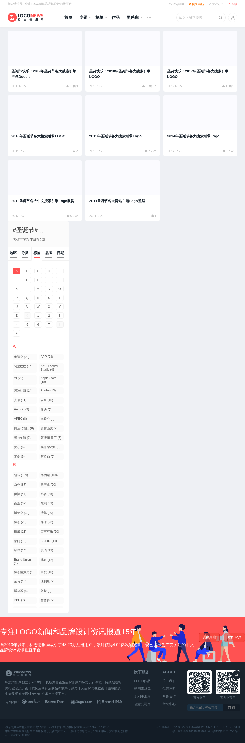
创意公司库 (142, 704)
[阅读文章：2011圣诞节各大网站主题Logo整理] (122, 190)
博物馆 (49, 475)
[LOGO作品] (84, 702)
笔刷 (47, 503)
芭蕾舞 (47, 600)
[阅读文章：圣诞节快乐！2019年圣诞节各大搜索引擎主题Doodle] (45, 61)
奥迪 (46, 409)
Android (21, 409)
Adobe (48, 390)
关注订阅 (216, 4)
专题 (83, 17)
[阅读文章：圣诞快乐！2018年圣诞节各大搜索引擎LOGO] (122, 61)
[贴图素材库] (34, 702)
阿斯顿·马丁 (51, 438)
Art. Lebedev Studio (49, 367)
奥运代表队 (24, 428)
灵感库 (133, 17)
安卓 (20, 400)
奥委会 (47, 419)
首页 (68, 17)
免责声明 (169, 689)
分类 (24, 253)
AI (18, 378)
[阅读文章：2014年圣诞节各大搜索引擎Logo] (200, 125)
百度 (20, 503)
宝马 (20, 581)
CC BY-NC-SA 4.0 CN (96, 727)
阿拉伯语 (22, 438)
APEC (20, 418)
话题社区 (177, 4)
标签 (36, 253)
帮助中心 (169, 704)
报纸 (20, 531)
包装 (21, 475)
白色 (20, 484)
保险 (20, 494)
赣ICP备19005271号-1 (226, 731)
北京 (47, 560)
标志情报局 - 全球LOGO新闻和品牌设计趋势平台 (40, 4)
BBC (19, 600)
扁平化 (48, 484)
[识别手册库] (109, 702)
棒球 (47, 522)
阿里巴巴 (23, 366)
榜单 (99, 17)
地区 (13, 253)
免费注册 (209, 637)
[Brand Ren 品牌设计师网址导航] (59, 702)
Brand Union (22, 561)
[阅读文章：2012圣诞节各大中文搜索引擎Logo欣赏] (45, 190)
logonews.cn (199, 727)
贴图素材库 (142, 689)
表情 (47, 550)
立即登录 (234, 637)
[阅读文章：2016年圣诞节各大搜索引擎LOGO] (45, 125)
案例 (19, 456)
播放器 (21, 591)
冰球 (20, 550)
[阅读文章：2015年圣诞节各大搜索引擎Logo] (122, 125)
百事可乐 (50, 531)
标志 (20, 522)
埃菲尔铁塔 (50, 447)
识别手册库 (142, 696)
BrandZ (49, 541)
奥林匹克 (49, 428)
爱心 (19, 447)
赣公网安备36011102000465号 (191, 731)
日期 (60, 253)
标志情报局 (25, 572)
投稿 (232, 4)
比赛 (47, 494)
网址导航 (196, 4)
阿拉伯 (47, 456)
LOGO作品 (142, 681)
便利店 (47, 581)
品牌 (48, 253)
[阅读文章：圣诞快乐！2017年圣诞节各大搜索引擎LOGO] (200, 61)
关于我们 (169, 681)
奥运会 (21, 357)
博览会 (21, 513)
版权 (46, 591)
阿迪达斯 (23, 390)
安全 (47, 400)
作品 (116, 17)
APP (47, 356)
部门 (20, 541)
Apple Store (49, 380)
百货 (47, 572)
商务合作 (169, 696)
